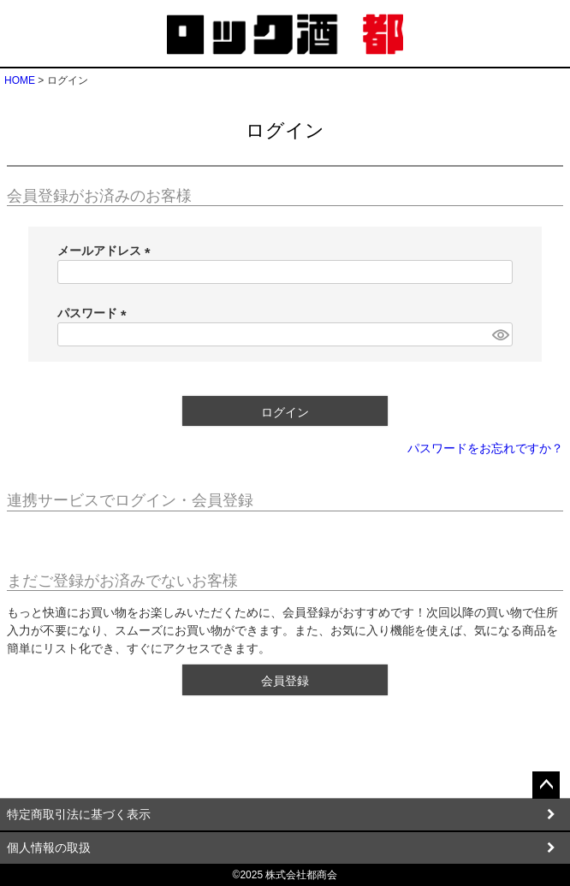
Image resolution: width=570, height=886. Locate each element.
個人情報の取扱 (49, 847)
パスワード (95, 313)
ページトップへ (546, 785)
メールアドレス (107, 250)
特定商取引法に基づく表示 (79, 814)
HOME (19, 80)
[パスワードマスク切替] (500, 334)
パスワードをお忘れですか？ (485, 448)
